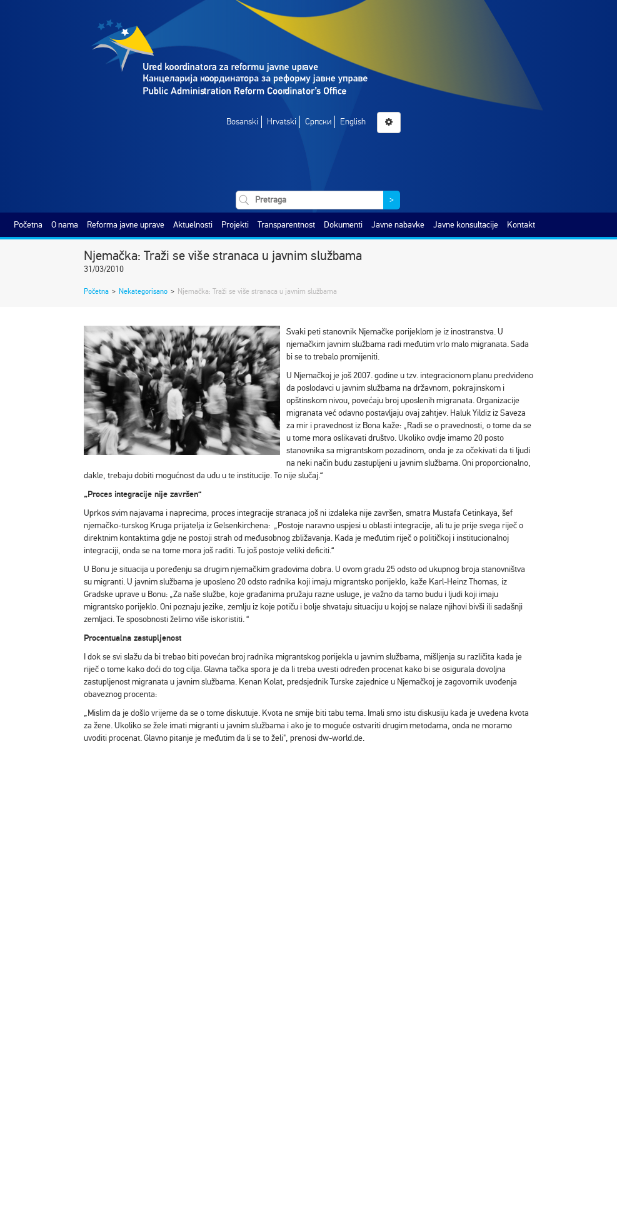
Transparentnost (286, 224)
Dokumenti (343, 224)
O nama (64, 224)
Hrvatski (281, 121)
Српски (318, 121)
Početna (28, 224)
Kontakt (521, 224)
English (353, 121)
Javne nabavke (397, 224)
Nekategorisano (143, 291)
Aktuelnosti (193, 224)
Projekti (235, 224)
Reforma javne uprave (125, 224)
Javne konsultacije (465, 224)
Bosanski (242, 121)
